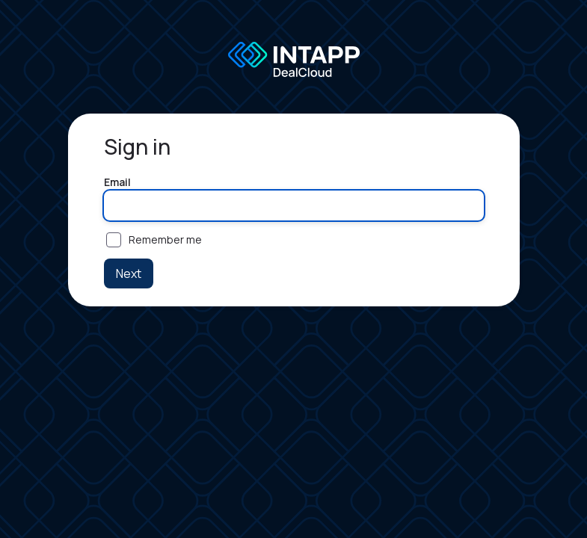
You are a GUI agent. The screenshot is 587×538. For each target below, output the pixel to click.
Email (117, 182)
